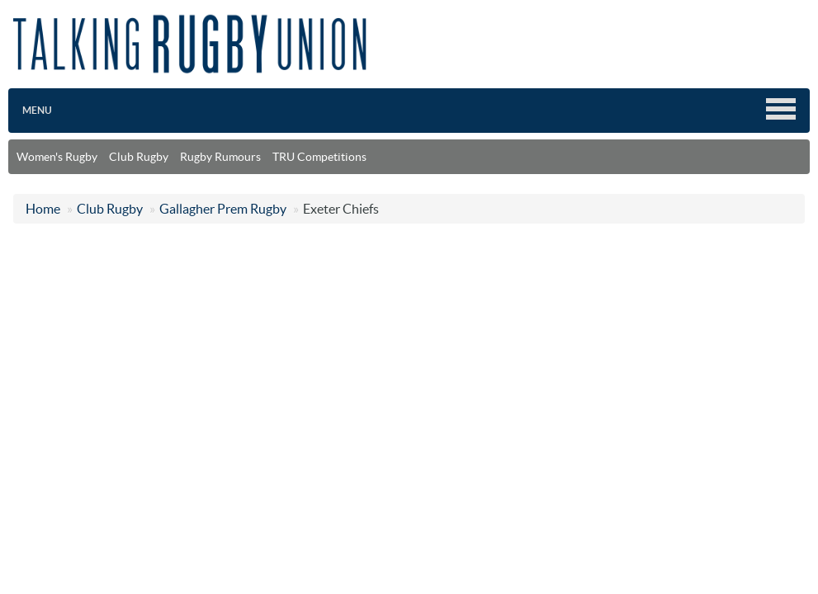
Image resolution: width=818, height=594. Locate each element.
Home (43, 208)
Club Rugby (138, 156)
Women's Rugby (57, 156)
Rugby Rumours (220, 156)
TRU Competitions (319, 156)
